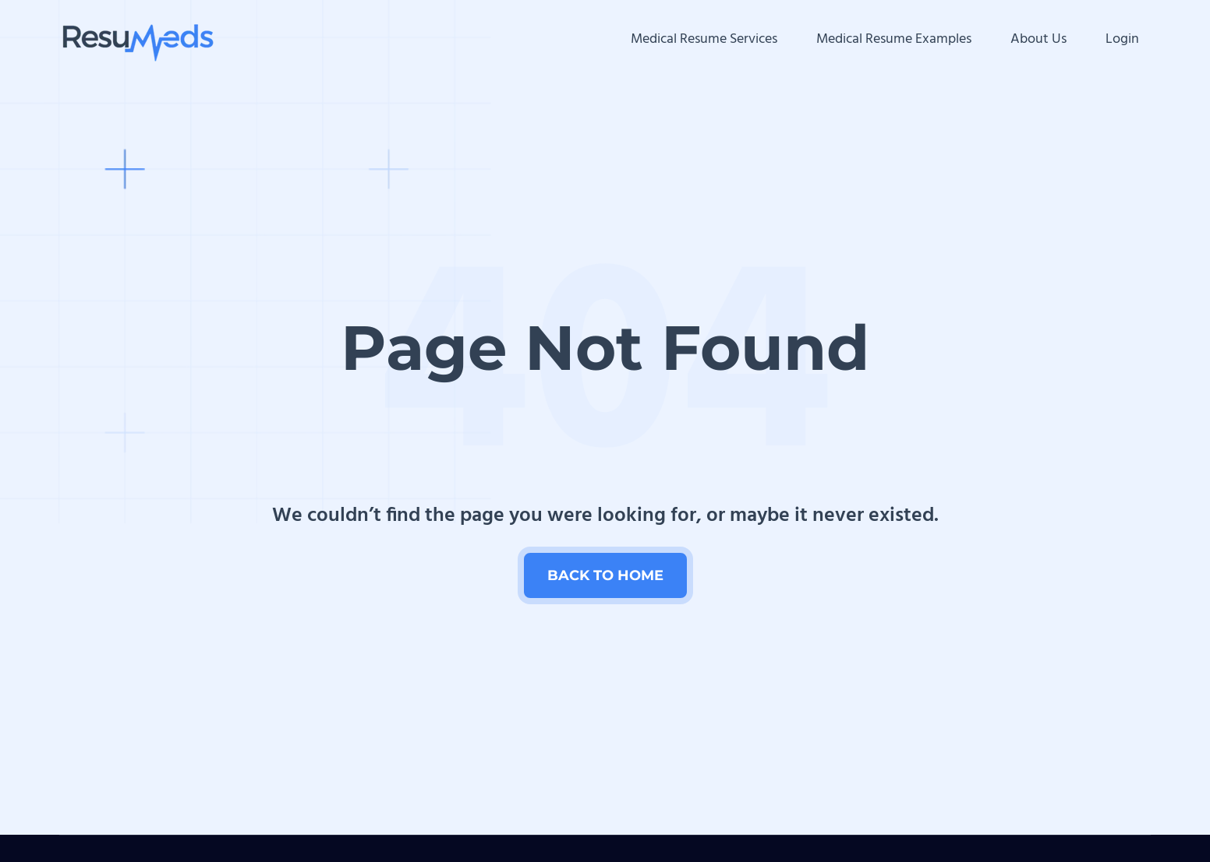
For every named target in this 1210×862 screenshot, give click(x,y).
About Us (1038, 39)
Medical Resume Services (704, 39)
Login (1122, 39)
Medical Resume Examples (893, 39)
